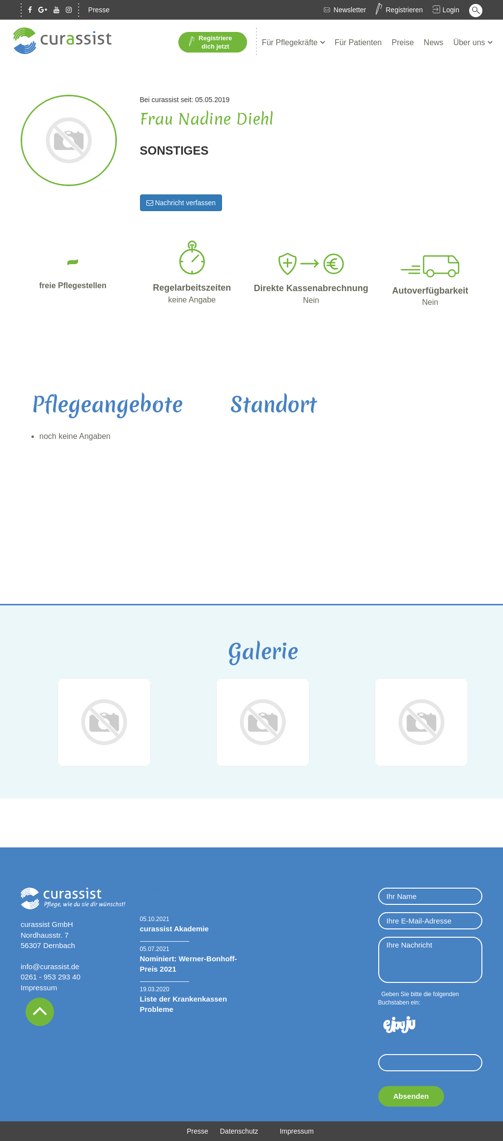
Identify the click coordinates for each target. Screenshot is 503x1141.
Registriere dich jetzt (210, 42)
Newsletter (350, 10)
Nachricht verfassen (181, 203)
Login (451, 10)
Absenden (411, 1096)
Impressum (39, 987)
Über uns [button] (470, 42)
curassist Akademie (174, 928)
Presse (99, 10)
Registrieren (404, 10)
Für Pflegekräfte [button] (291, 42)
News (434, 42)
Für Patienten (358, 42)
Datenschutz (239, 1131)
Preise (402, 42)
